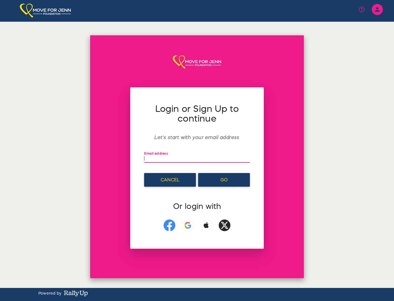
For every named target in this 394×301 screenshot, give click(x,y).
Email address (156, 153)
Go (224, 179)
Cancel (170, 179)
